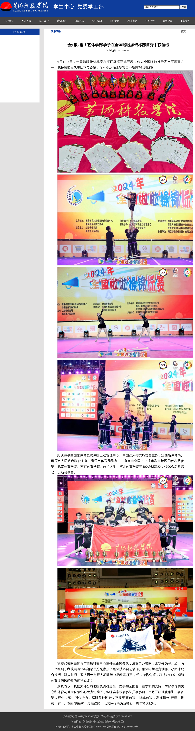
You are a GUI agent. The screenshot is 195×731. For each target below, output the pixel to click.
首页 (183, 31)
